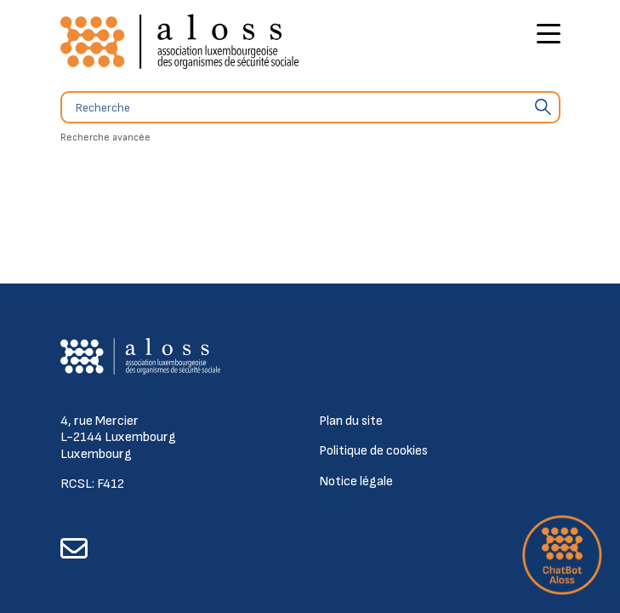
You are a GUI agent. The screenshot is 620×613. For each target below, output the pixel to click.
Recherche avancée (105, 137)
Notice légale (356, 481)
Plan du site (351, 421)
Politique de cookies (373, 451)
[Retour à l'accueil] (179, 42)
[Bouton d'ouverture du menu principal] (548, 36)
